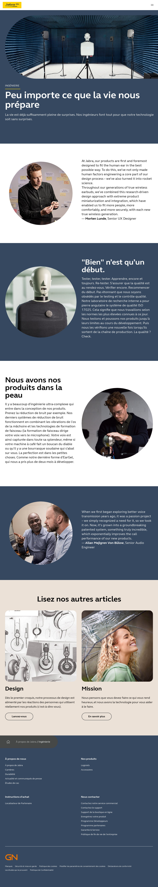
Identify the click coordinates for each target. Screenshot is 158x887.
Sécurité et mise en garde (26, 866)
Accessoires (87, 769)
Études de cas (12, 783)
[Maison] (8, 742)
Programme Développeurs (94, 821)
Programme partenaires (93, 825)
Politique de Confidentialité (41, 870)
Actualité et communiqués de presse (23, 778)
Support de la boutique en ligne (96, 812)
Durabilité (10, 774)
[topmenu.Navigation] (152, 5)
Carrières (9, 769)
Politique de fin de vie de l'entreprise (99, 834)
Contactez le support (91, 807)
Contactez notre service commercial (99, 803)
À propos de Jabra (26, 741)
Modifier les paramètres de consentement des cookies (82, 866)
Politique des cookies (48, 866)
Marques (8, 866)
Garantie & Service (90, 830)
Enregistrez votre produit (93, 816)
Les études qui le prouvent (16, 870)
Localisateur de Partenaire (18, 803)
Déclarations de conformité (119, 866)
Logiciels (85, 765)
